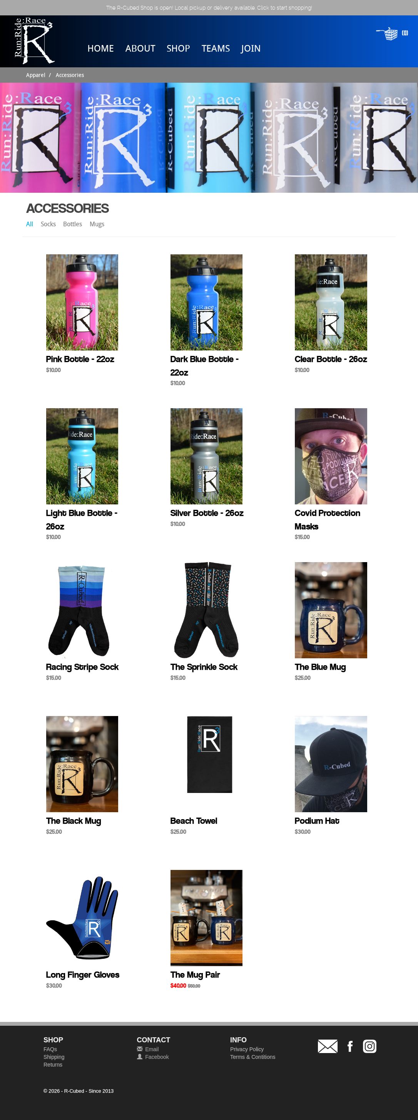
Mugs (97, 224)
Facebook (157, 1057)
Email (152, 1049)
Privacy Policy (247, 1049)
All (30, 224)
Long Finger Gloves (82, 974)
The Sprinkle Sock (204, 666)
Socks (49, 224)
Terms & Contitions (252, 1057)
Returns (52, 1065)
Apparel (35, 74)
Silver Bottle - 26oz (207, 512)
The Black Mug (73, 820)
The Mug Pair (195, 974)
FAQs (50, 1049)
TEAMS (216, 48)
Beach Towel (194, 820)
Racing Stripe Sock (82, 666)
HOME (100, 48)
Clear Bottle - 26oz (331, 359)
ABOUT (140, 48)
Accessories (70, 74)
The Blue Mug (320, 666)
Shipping (54, 1057)
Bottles (73, 224)
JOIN (251, 48)
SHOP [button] (178, 48)
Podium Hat (317, 820)
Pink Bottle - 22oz (80, 359)
